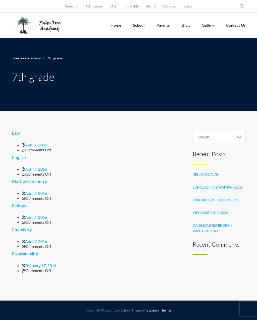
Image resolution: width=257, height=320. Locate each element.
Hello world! (205, 174)
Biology (19, 205)
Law (16, 133)
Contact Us (236, 25)
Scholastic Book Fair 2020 (218, 187)
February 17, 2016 (40, 265)
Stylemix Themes (159, 310)
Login (188, 6)
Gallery (208, 25)
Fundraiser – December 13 (217, 200)
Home (115, 25)
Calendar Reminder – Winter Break (212, 228)
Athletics (169, 6)
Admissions (94, 6)
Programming (25, 253)
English (19, 157)
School (139, 25)
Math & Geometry (29, 181)
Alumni (151, 6)
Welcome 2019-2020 (210, 213)
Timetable (131, 6)
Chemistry (22, 229)
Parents (163, 25)
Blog (186, 25)
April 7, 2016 (36, 144)
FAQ (113, 6)
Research (71, 6)
